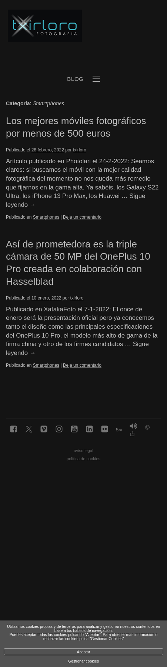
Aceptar (83, 652)
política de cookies (83, 458)
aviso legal (83, 450)
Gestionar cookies (83, 661)
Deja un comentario (82, 217)
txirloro (79, 150)
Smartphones (46, 217)
